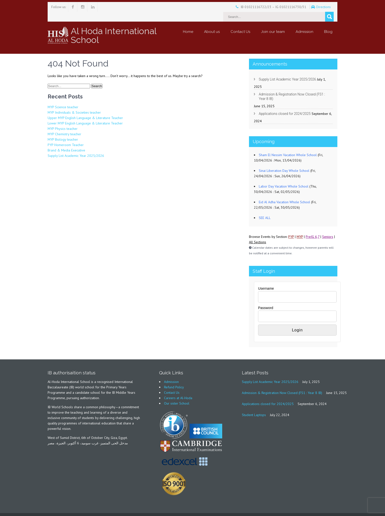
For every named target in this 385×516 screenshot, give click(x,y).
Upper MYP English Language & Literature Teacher (85, 108)
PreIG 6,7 (312, 227)
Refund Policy (174, 377)
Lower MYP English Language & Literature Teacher (85, 113)
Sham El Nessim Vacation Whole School (288, 145)
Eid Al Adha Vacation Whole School (284, 192)
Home (188, 22)
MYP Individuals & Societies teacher (74, 102)
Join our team (273, 22)
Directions (310, 7)
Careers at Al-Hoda (178, 388)
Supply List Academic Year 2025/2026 (76, 146)
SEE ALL (265, 208)
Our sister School (176, 393)
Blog (328, 22)
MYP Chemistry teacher (64, 124)
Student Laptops (254, 405)
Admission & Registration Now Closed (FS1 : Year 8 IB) (292, 86)
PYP (291, 227)
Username (266, 279)
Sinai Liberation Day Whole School (284, 161)
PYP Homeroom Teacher (66, 135)
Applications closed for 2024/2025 (285, 104)
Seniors (327, 227)
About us (212, 22)
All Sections (257, 232)
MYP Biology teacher (63, 129)
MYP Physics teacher (63, 119)
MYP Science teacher (63, 97)
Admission (304, 22)
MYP (300, 227)
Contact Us (240, 22)
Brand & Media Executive (66, 140)
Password (265, 298)
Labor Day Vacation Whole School (283, 176)
